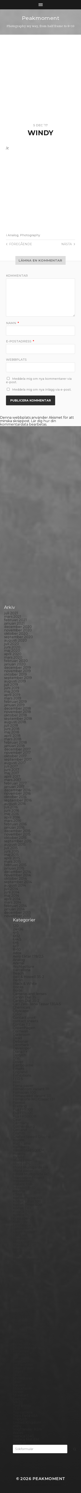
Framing (20, 1106)
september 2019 (18, 678)
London (19, 1239)
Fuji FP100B (23, 1109)
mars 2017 (12, 780)
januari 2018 (14, 746)
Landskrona (23, 1229)
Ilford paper (23, 1171)
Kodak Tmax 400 (27, 1205)
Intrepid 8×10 (24, 1188)
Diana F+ (20, 1052)
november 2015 (17, 834)
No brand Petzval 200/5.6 (34, 1276)
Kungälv (20, 1222)
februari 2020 (16, 661)
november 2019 (17, 671)
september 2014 (18, 882)
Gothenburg (24, 1126)
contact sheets (25, 1021)
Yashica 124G (23, 1436)
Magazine (21, 1242)
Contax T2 (21, 1024)
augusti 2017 (15, 763)
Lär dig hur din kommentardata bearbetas (28, 422)
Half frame (22, 1143)
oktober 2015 (15, 838)
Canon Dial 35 (24, 997)
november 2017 (17, 753)
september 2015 (18, 841)
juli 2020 (11, 644)
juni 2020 (12, 647)
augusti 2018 (15, 722)
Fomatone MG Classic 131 (34, 1099)
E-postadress (20, 341)
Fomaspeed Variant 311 (32, 1096)
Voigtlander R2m (27, 1429)
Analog (13, 235)
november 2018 (17, 712)
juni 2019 (11, 688)
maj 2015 (11, 855)
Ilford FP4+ (22, 1161)
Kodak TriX (22, 1208)
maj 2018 (11, 732)
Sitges (18, 1371)
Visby (17, 1426)
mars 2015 (12, 862)
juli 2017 (11, 766)
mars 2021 (12, 617)
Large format (24, 1232)
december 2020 (18, 627)
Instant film (22, 1184)
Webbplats (16, 359)
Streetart (21, 1395)
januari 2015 (14, 868)
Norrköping (23, 1283)
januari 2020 (15, 664)
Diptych (19, 1055)
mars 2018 (12, 739)
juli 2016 (11, 807)
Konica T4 (21, 1212)
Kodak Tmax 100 (27, 1201)
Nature (19, 1266)
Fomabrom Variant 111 (31, 1089)
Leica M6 (20, 1235)
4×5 (16, 933)
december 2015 (17, 831)
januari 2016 (14, 827)
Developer (22, 1048)
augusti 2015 (15, 845)
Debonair (21, 1041)
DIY (16, 1058)
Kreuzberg (22, 1218)
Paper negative (26, 1297)
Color (17, 1014)
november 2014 (17, 875)
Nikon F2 (20, 1273)
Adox (17, 953)
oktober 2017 (15, 756)
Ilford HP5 (21, 1164)
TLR (16, 1409)
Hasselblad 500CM (28, 1150)
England (20, 1072)
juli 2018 (11, 725)
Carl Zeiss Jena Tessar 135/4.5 (37, 1004)
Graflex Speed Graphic (32, 1137)
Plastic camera (25, 1317)
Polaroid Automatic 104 (33, 1324)
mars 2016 (12, 821)
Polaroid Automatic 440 (33, 1327)
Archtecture (23, 967)
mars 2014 (12, 902)
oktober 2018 (15, 715)
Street (18, 1392)
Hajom (18, 1140)
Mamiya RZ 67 (25, 1246)
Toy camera (22, 1412)
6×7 (16, 946)
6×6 (16, 943)
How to (19, 1154)
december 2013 (17, 913)
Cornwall (20, 1031)
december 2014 (17, 872)
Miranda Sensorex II (29, 1263)
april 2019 (12, 695)
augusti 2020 (15, 640)
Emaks (18, 1069)
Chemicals (21, 1007)
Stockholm (22, 1388)
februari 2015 (15, 865)
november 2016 (17, 793)
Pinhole (19, 1307)
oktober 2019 (15, 674)
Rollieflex (21, 1351)
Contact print (24, 1018)
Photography (30, 235)
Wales (18, 1433)
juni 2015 (11, 851)
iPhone (19, 1191)
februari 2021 (15, 620)
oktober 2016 (15, 797)
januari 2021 (14, 623)
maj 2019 (11, 691)
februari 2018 (15, 742)
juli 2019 (11, 685)
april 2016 (12, 817)
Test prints (22, 1405)
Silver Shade (23, 1368)
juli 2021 (11, 613)
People (19, 1300)
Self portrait (23, 1365)
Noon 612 (20, 1280)
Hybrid (18, 1157)
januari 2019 (14, 705)
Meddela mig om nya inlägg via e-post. (41, 389)
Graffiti (18, 1133)
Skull (17, 1375)
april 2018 (12, 736)
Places (18, 1310)
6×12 (16, 936)
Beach (18, 973)
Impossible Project (28, 1178)
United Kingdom (27, 1422)
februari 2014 (15, 906)
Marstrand (21, 1252)
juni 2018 (11, 729)
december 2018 (17, 708)
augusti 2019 (15, 681)
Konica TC (21, 1215)
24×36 (18, 929)
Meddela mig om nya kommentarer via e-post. (39, 380)
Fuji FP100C (23, 1113)
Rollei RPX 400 (25, 1344)
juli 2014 (11, 889)
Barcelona (21, 970)
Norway (19, 1286)
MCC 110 (19, 1256)
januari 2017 (14, 787)
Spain (17, 1382)
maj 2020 (12, 651)
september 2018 (18, 719)
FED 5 (18, 1079)
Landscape (22, 1225)
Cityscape (21, 1011)
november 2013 (17, 916)
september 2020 (18, 637)
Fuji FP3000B (24, 1116)
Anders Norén (47, 1484)
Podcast (20, 1320)
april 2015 (12, 858)
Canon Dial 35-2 (26, 1001)
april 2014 (12, 899)
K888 (17, 1195)
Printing (20, 1337)
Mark (17, 1249)
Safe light (21, 1358)
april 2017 (12, 776)
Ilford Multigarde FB (30, 1167)
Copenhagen (24, 1028)
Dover (18, 1062)
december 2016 (17, 790)
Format (19, 1103)
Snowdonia (22, 1378)
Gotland (20, 1130)
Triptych (20, 1419)
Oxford (19, 1290)
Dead (17, 1038)
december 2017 (17, 749)
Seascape (21, 1361)
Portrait (19, 1334)
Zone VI (19, 1443)
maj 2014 (11, 896)
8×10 (17, 950)
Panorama (21, 1293)
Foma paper (23, 1086)
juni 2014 (11, 892)
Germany (21, 1123)
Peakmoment (40, 18)
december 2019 (17, 668)
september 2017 (18, 759)
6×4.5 (17, 939)
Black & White (25, 984)
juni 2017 (11, 770)
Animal (19, 963)
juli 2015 (11, 848)
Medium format (26, 1259)
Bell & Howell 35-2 (28, 977)
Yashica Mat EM (26, 1439)
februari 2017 (15, 783)
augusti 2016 (15, 804)
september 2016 (18, 800)
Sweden (20, 1399)
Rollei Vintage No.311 (30, 1348)
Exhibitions (22, 1075)
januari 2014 (14, 909)
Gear (17, 1120)
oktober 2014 (15, 879)
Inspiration (22, 1181)
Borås (17, 990)
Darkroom (21, 1035)
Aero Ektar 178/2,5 (28, 956)
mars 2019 (12, 698)
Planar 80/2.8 (24, 1314)
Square (19, 1385)
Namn (12, 323)
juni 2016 (11, 810)
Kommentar (17, 275)
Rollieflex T (22, 1354)
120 (16, 926)
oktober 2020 (16, 634)
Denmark (21, 1045)
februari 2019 (15, 702)
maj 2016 (11, 814)
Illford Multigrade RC (31, 1174)
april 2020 (12, 654)
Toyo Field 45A (25, 1416)
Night (17, 1269)
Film (16, 1082)
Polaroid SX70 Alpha (30, 1331)
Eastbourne (23, 1065)
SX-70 (18, 1402)
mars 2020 (13, 657)
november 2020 (18, 630)
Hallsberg (21, 1147)
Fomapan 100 (24, 1092)
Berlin (18, 980)
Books (18, 987)
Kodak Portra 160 (27, 1198)
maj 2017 (11, 773)
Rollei (17, 1341)
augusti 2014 (15, 885)
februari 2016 (15, 824)
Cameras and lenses (29, 994)
